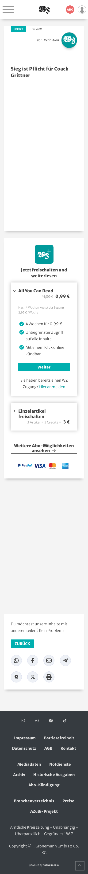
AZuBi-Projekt (44, 811)
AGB (48, 748)
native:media (51, 864)
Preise (68, 801)
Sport (18, 29)
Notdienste (60, 764)
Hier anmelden (52, 386)
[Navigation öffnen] (8, 9)
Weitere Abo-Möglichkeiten (44, 448)
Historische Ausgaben (54, 774)
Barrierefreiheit (59, 738)
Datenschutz (24, 748)
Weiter (44, 367)
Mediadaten (29, 764)
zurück (22, 643)
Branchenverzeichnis (34, 801)
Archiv (19, 774)
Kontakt (68, 748)
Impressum (25, 738)
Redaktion (51, 40)
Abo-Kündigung (44, 785)
